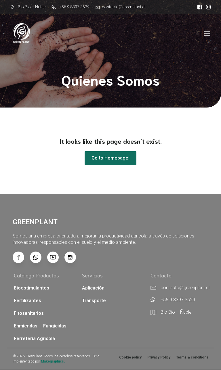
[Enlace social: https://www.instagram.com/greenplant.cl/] (207, 7)
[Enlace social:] (38, 257)
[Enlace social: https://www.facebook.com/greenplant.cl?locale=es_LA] (198, 7)
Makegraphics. (53, 362)
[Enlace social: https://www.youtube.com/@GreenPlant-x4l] (55, 257)
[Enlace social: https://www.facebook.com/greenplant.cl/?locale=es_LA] (21, 257)
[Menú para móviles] (207, 33)
